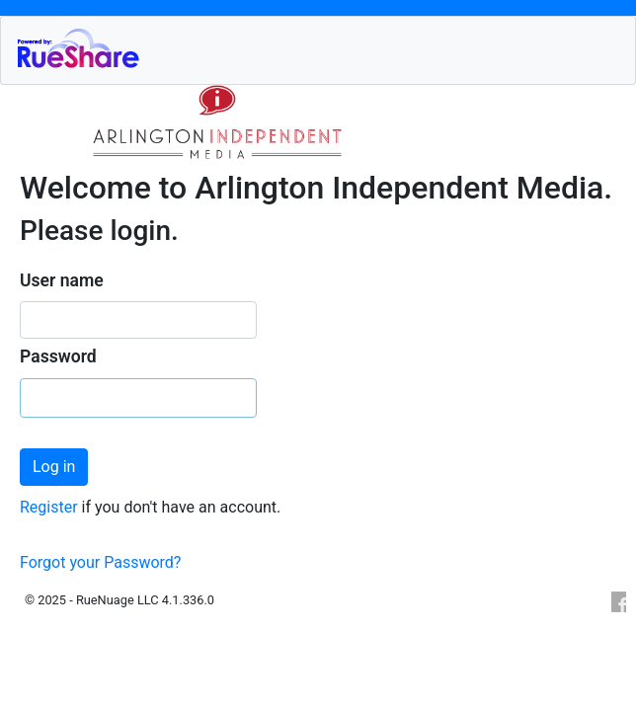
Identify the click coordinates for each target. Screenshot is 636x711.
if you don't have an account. (181, 507)
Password (58, 356)
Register (51, 507)
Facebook (617, 602)
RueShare (325, 47)
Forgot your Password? (100, 562)
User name (62, 280)
